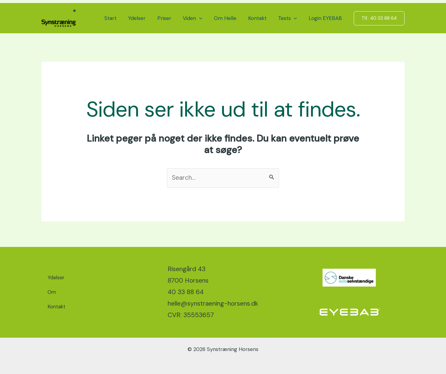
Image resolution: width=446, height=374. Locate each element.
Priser (172, 18)
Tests (289, 18)
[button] (205, 18)
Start (121, 18)
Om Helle (230, 18)
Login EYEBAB (326, 18)
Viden (198, 18)
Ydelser (146, 18)
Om (52, 292)
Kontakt (260, 18)
